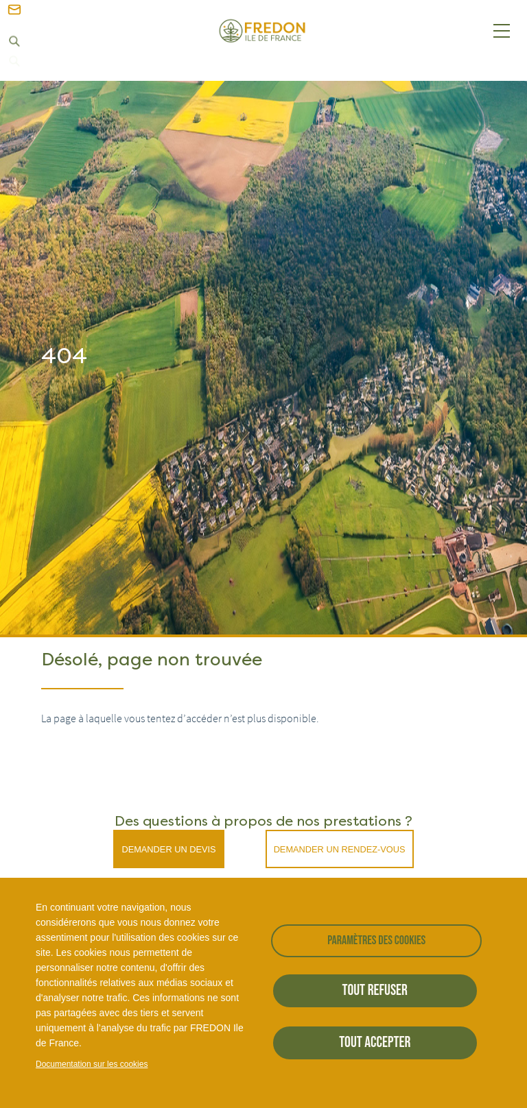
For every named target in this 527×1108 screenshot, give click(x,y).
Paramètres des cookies (376, 940)
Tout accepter (374, 1042)
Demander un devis (168, 849)
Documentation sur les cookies (92, 1064)
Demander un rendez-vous (340, 849)
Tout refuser (375, 990)
